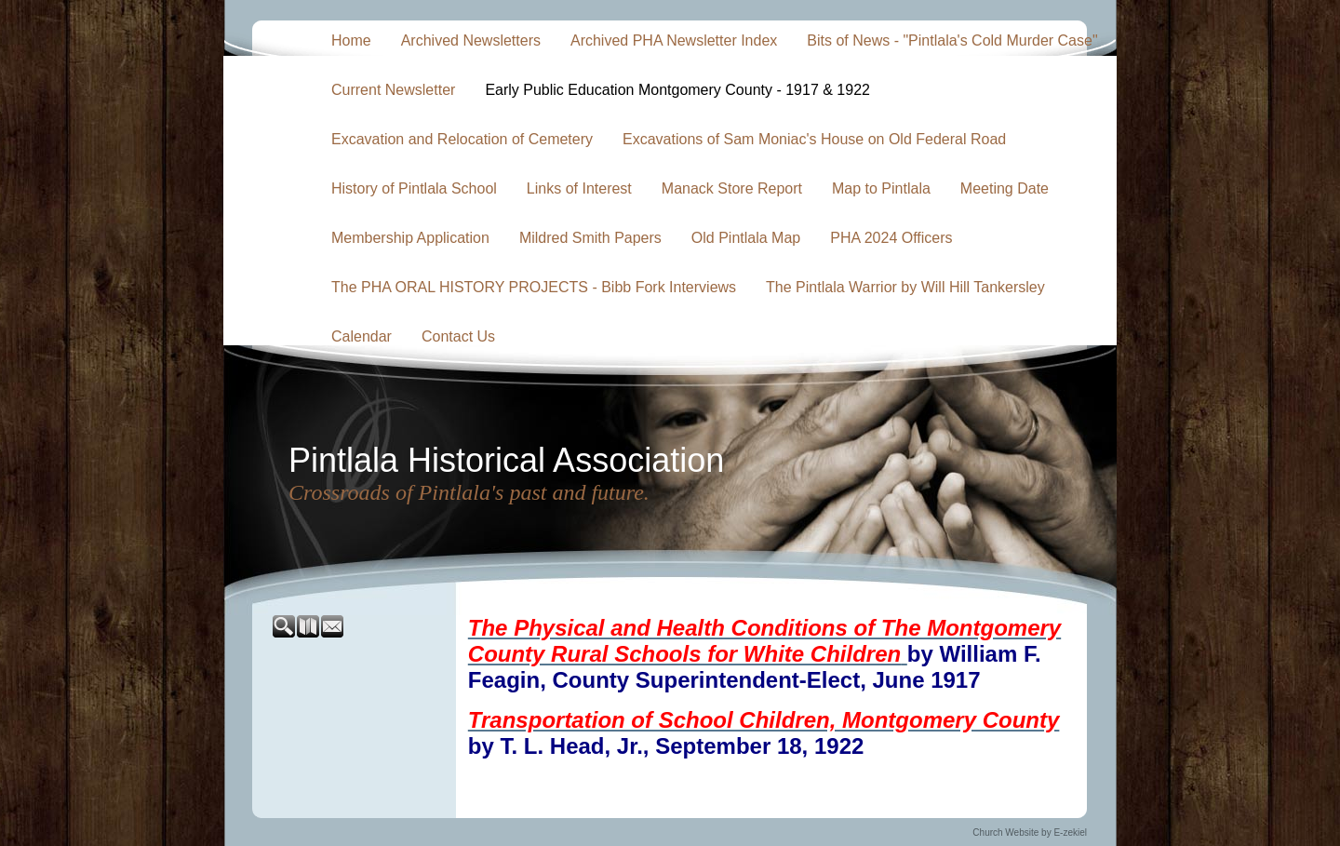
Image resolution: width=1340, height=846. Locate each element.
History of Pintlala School (414, 188)
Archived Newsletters (471, 40)
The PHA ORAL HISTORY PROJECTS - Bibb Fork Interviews (533, 287)
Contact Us (458, 336)
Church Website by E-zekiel (1029, 832)
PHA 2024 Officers (891, 238)
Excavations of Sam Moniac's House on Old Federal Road (814, 139)
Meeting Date (1004, 188)
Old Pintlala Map (745, 238)
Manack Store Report (732, 188)
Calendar (361, 336)
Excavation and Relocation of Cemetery (462, 139)
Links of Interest (579, 188)
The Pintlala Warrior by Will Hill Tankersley (905, 287)
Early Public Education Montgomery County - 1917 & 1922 (677, 90)
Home (351, 40)
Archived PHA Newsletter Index (673, 40)
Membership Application (410, 238)
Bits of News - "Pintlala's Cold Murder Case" (952, 40)
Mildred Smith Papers (590, 238)
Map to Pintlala (881, 188)
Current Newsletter (393, 90)
